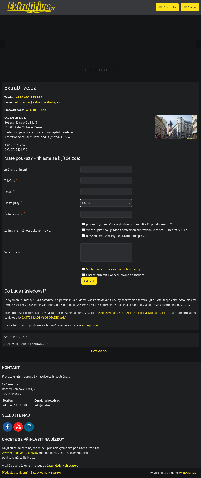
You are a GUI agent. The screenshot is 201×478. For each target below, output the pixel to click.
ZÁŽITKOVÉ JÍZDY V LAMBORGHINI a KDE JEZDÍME (131, 313)
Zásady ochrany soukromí (47, 472)
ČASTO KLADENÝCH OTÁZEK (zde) (44, 317)
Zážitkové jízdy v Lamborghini (26, 344)
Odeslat (89, 281)
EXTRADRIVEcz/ (100, 351)
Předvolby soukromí (15, 472)
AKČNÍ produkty (16, 337)
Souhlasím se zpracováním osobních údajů (114, 269)
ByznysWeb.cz (187, 473)
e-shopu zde (90, 325)
